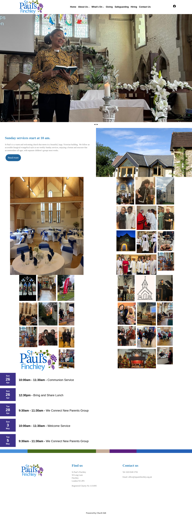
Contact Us (145, 7)
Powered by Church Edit (96, 513)
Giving (109, 7)
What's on (96, 7)
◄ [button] (95, 124)
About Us (83, 7)
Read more (13, 157)
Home (73, 7)
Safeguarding (122, 7)
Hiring (134, 7)
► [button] (97, 124)
